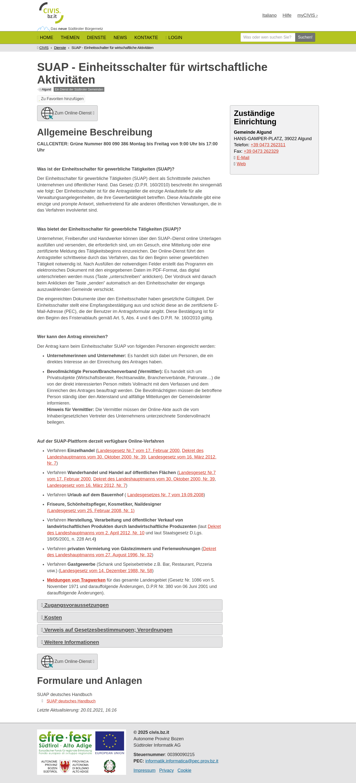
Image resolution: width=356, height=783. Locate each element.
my (307, 15)
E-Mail (243, 157)
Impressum (145, 770)
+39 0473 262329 (261, 151)
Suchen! (305, 37)
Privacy (166, 770)
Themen (70, 37)
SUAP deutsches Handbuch (71, 701)
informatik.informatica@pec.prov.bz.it (181, 761)
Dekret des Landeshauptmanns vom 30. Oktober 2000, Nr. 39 (154, 479)
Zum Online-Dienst (67, 113)
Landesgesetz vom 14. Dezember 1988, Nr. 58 (106, 570)
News (120, 37)
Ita (269, 15)
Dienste (96, 37)
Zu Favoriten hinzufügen (61, 99)
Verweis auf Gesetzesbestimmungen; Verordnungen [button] (107, 629)
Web (241, 163)
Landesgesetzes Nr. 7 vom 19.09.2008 (165, 494)
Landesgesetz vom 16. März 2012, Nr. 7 (86, 485)
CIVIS (43, 47)
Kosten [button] (51, 617)
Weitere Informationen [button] (70, 642)
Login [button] (173, 37)
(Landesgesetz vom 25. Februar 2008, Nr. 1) (90, 510)
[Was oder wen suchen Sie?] (268, 37)
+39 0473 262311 (268, 144)
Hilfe (287, 15)
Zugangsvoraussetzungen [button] (75, 605)
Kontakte (146, 37)
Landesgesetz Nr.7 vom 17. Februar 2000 (138, 450)
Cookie (184, 770)
